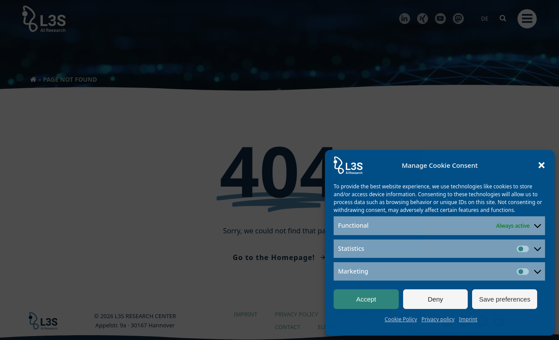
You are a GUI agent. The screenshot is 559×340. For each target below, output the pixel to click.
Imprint (468, 319)
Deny (435, 299)
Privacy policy (438, 319)
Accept (366, 299)
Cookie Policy (401, 319)
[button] (541, 165)
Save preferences (505, 299)
